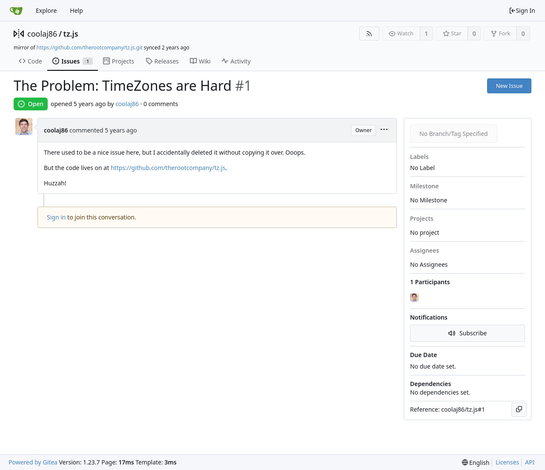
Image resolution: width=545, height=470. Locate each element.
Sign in (56, 217)
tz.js (70, 33)
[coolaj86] (415, 297)
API (529, 462)
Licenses (507, 462)
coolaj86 (42, 33)
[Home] (16, 10)
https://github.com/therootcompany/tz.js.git (90, 47)
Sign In (522, 10)
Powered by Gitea (33, 462)
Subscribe (467, 333)
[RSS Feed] (369, 33)
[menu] (384, 130)
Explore (46, 10)
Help (76, 10)
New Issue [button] (509, 85)
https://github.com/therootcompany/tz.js (168, 168)
